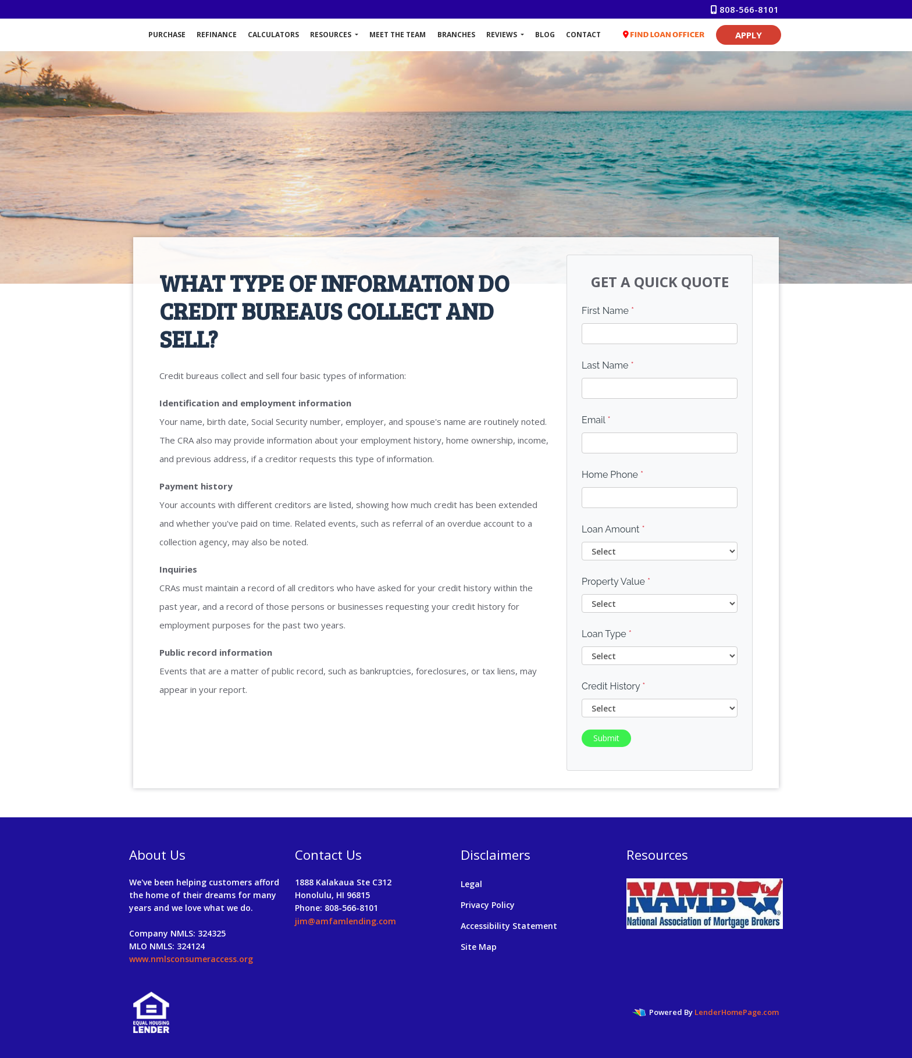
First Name (608, 310)
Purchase (167, 35)
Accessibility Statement (509, 925)
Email (596, 420)
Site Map (479, 946)
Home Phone (612, 474)
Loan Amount (613, 529)
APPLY (748, 35)
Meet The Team (397, 35)
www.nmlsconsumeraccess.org (191, 958)
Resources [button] (331, 35)
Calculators (273, 35)
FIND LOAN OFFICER (664, 35)
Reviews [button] (502, 35)
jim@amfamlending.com (345, 921)
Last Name (608, 365)
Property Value (616, 581)
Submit (606, 738)
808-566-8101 (745, 9)
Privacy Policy (488, 904)
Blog (545, 35)
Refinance (217, 35)
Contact (583, 35)
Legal (471, 883)
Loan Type (607, 633)
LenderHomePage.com (736, 1012)
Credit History (613, 686)
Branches (456, 35)
